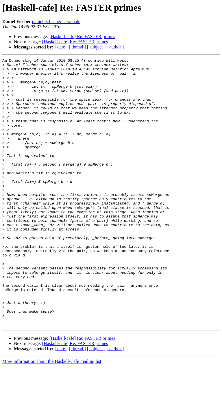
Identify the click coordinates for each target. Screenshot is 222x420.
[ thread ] (77, 46)
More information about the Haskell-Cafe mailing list (51, 414)
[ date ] (61, 46)
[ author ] (115, 46)
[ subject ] (96, 46)
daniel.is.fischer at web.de (56, 21)
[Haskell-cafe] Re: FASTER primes (82, 36)
